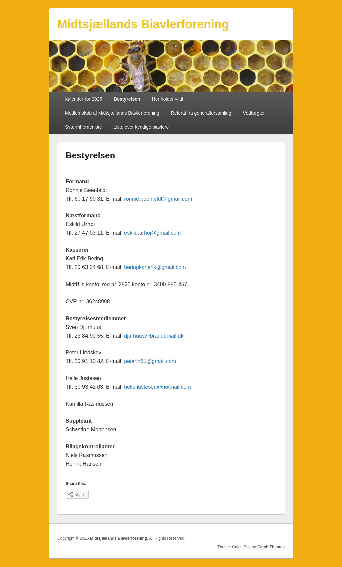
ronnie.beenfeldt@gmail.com (158, 199)
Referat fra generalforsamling (201, 113)
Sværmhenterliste (83, 127)
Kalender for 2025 (83, 99)
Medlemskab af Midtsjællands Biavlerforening (112, 113)
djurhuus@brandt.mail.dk (153, 336)
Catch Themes (271, 547)
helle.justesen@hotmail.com (157, 387)
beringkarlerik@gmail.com (155, 267)
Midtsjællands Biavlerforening (143, 24)
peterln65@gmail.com (150, 361)
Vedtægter (254, 113)
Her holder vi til (167, 99)
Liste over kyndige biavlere (141, 127)
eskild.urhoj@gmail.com (152, 233)
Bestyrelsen (127, 99)
